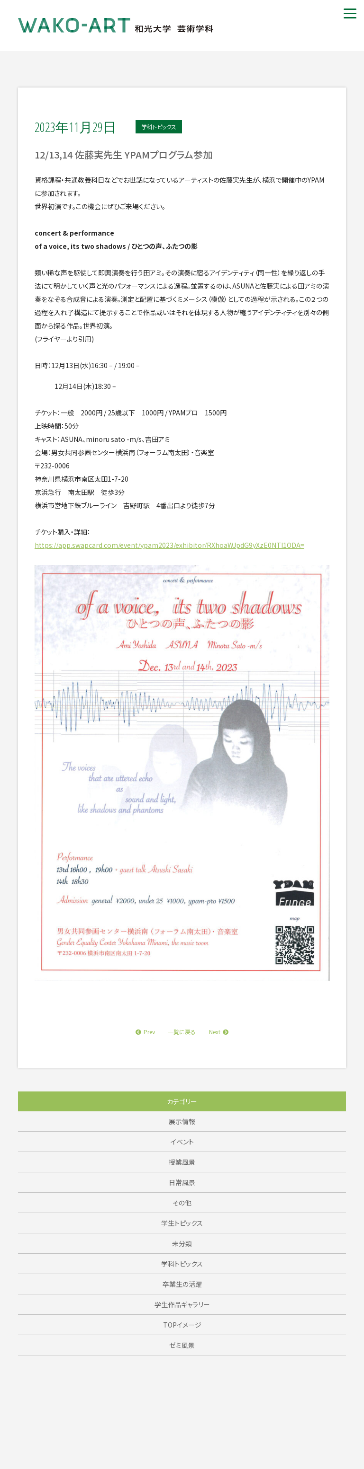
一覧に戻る (182, 1032)
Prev (145, 1032)
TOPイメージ (182, 1324)
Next (218, 1032)
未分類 (182, 1243)
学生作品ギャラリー (182, 1304)
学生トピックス (182, 1223)
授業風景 (182, 1162)
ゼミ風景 (182, 1345)
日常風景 (182, 1182)
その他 (182, 1202)
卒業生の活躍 (182, 1284)
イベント (182, 1141)
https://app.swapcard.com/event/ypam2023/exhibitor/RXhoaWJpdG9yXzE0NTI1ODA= (169, 545)
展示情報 (182, 1121)
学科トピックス (182, 1263)
